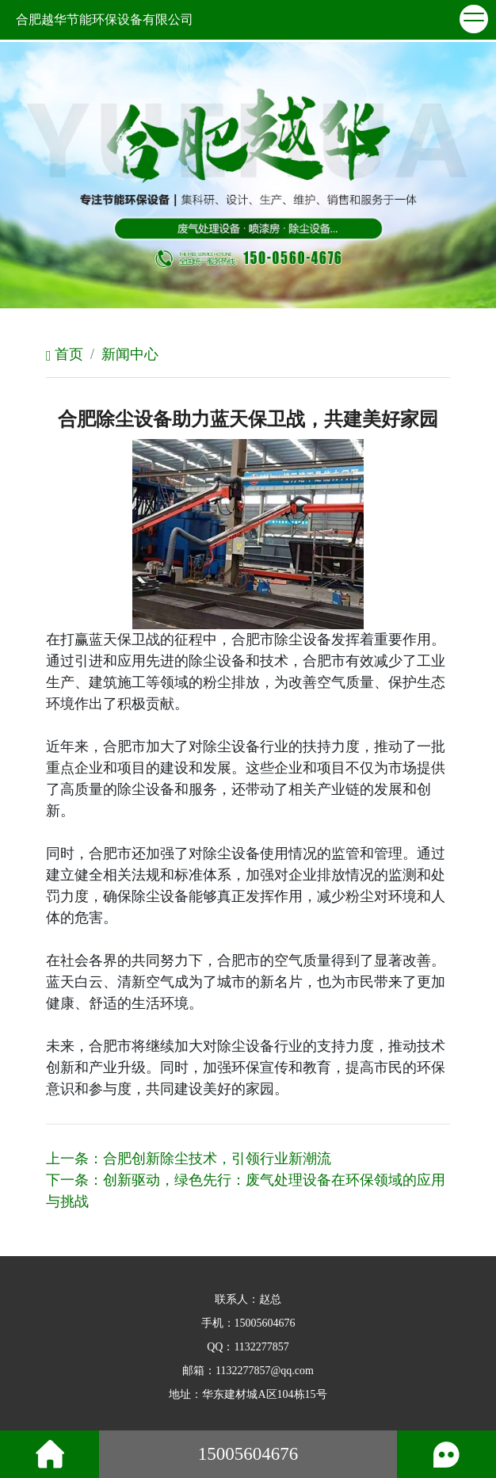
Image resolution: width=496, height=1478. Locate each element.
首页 (64, 354)
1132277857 (261, 1347)
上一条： (188, 1159)
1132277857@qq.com (265, 1371)
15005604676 (265, 1323)
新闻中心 (129, 354)
